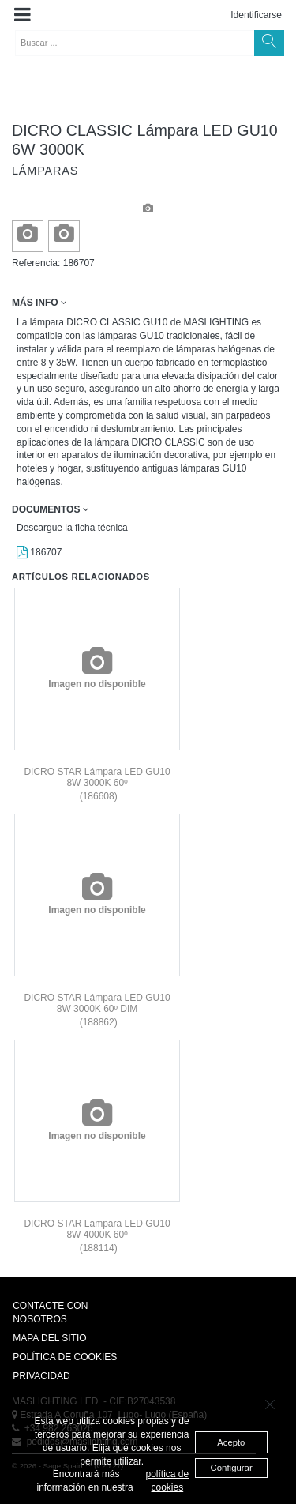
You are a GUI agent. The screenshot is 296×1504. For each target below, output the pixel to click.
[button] (22, 15)
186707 (39, 552)
